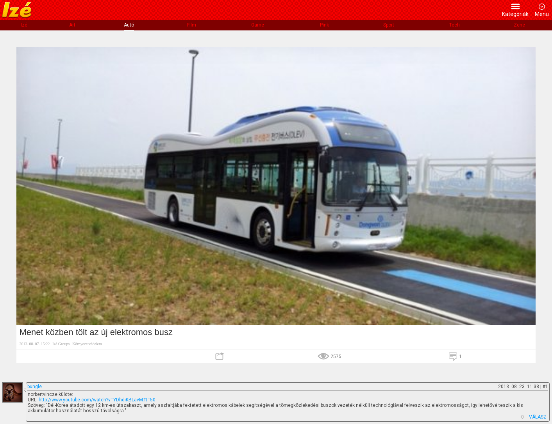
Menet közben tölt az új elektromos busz (96, 332)
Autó (129, 25)
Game (257, 25)
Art (72, 25)
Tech (454, 25)
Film (191, 25)
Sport (388, 25)
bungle (34, 386)
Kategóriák (515, 14)
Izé (24, 25)
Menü (542, 14)
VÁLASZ (538, 417)
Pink (324, 25)
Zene (519, 25)
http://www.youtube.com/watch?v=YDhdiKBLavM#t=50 (97, 400)
